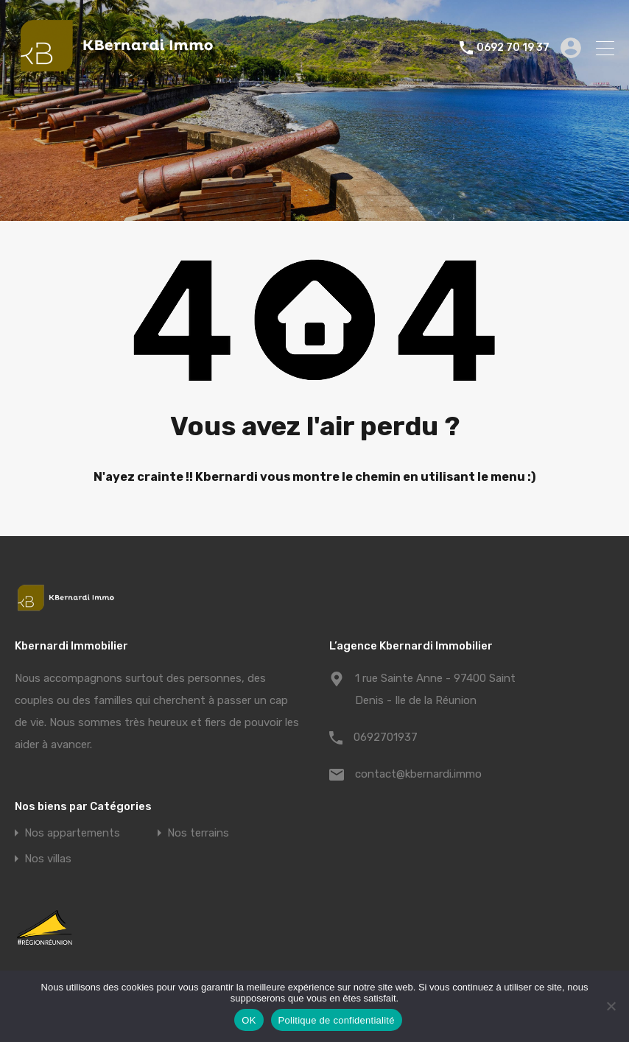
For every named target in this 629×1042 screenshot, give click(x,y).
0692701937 (386, 737)
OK (249, 1020)
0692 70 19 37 (513, 48)
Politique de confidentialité (336, 1020)
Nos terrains (198, 833)
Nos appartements (72, 833)
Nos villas (47, 859)
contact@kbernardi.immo (418, 774)
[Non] (610, 1007)
